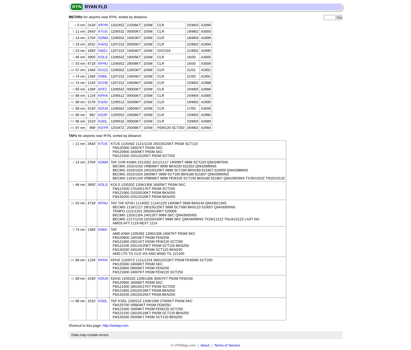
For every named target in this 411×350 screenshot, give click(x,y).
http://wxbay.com (115, 326)
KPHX (103, 96)
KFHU (103, 63)
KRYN (103, 25)
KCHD (103, 83)
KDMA (103, 38)
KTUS (103, 31)
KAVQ (103, 44)
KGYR (103, 128)
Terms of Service (227, 345)
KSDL (102, 121)
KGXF (103, 115)
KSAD (103, 102)
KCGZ (103, 70)
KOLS (103, 57)
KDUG (103, 108)
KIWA (102, 76)
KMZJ (102, 51)
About (205, 345)
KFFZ (102, 89)
